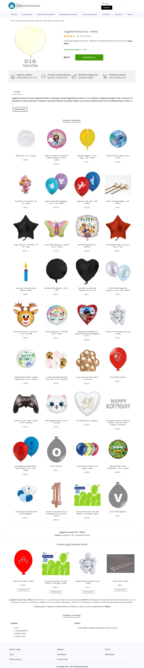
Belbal (106, 41)
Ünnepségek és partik (68, 14)
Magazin (60, 649)
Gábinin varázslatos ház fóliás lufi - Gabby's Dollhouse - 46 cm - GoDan (56, 158)
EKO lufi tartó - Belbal (120, 581)
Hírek (12, 654)
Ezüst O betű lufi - (56, 466)
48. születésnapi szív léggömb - (87, 421)
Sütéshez (105, 14)
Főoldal (14, 14)
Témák (129, 14)
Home (12, 21)
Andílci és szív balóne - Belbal (23, 581)
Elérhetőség (109, 654)
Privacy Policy (62, 659)
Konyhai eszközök (89, 14)
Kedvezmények (15, 659)
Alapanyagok (26, 14)
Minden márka (15, 649)
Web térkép (61, 654)
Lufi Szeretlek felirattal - (118, 377)
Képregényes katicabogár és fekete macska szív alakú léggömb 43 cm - (87, 334)
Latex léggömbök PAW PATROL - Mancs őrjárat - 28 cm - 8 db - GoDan (25, 468)
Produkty (17, 21)
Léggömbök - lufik (40, 21)
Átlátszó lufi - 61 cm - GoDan (26, 156)
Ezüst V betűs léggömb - (118, 512)
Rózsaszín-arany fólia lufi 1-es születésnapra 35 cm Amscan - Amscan (56, 514)
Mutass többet (20, 109)
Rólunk (107, 649)
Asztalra (118, 14)
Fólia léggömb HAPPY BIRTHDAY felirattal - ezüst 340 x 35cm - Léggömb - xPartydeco (118, 423)
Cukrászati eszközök (45, 14)
